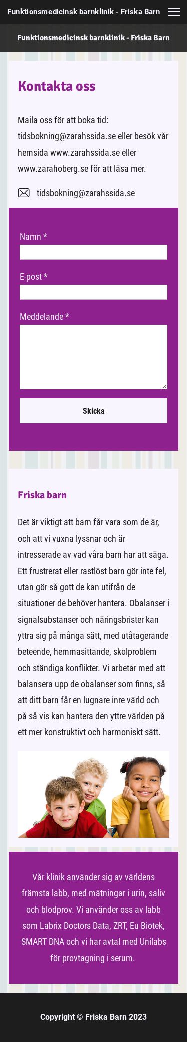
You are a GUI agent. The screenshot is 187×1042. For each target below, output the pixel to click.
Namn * (33, 236)
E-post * (34, 276)
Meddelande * (44, 316)
